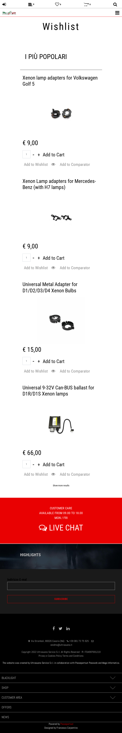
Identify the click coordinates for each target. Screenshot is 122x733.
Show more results (61, 485)
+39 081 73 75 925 (79, 641)
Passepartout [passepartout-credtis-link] (66, 724)
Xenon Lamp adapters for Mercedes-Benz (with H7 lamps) (59, 184)
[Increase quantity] (38, 154)
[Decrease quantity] (33, 154)
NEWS (5, 717)
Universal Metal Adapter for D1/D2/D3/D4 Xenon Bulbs (50, 287)
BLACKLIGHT (9, 678)
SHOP (5, 688)
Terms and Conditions (73, 655)
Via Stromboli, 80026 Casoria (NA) (47, 641)
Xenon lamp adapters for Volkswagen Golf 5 (60, 81)
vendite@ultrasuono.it (61, 645)
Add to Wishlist (36, 164)
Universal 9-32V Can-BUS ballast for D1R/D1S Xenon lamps (58, 391)
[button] (53, 164)
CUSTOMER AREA (12, 697)
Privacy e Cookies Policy (50, 655)
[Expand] (112, 678)
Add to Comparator (75, 164)
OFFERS (6, 707)
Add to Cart (53, 154)
